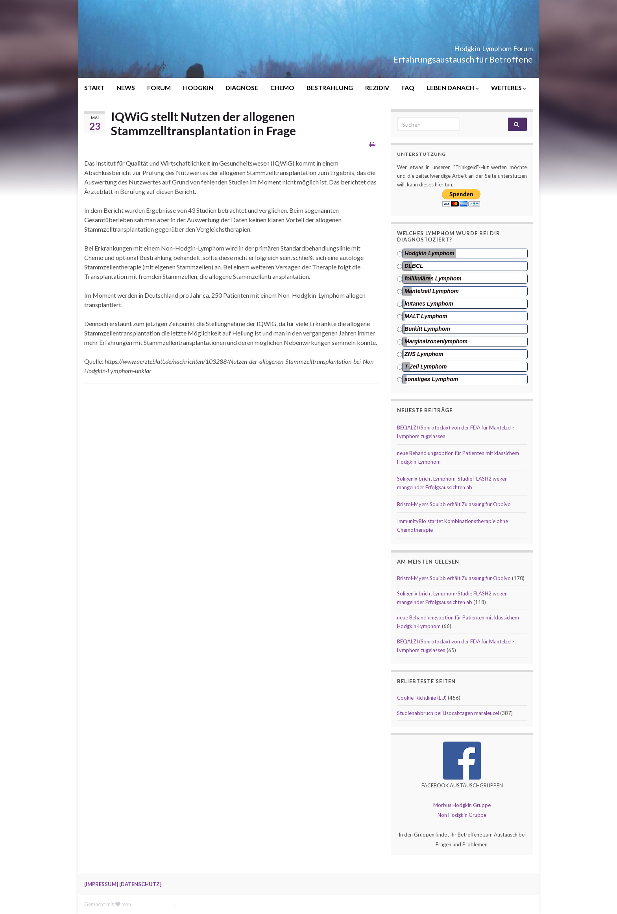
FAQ (407, 87)
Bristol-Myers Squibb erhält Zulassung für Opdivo (454, 504)
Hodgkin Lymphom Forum (467, 46)
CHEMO (282, 87)
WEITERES (508, 87)
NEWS (125, 87)
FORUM (159, 87)
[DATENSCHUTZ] (140, 884)
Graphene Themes (153, 904)
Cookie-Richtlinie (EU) (422, 698)
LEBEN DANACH (453, 87)
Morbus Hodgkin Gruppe (462, 805)
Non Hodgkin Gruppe (462, 815)
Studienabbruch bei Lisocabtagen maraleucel (448, 713)
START (94, 87)
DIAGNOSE (241, 87)
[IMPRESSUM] (101, 884)
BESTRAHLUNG (330, 87)
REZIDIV (377, 87)
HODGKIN (198, 87)
